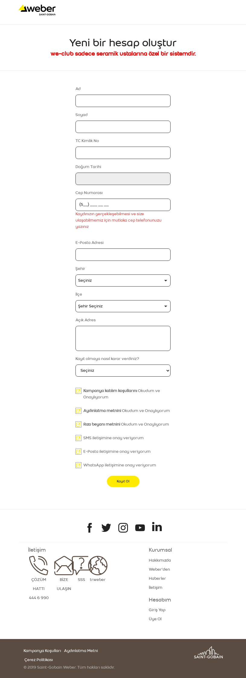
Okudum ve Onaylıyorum (121, 394)
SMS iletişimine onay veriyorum (113, 438)
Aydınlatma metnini (102, 410)
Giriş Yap (157, 610)
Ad (78, 88)
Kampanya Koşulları (42, 650)
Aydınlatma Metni (81, 650)
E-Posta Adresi (89, 242)
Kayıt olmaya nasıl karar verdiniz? (107, 358)
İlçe (78, 294)
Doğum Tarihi (88, 166)
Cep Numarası (89, 192)
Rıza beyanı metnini (101, 424)
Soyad (81, 114)
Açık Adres (85, 320)
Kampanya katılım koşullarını (110, 390)
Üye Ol (155, 619)
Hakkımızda (160, 560)
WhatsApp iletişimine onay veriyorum (119, 465)
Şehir (80, 268)
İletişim (155, 587)
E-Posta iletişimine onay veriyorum (117, 451)
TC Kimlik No (87, 140)
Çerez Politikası (38, 659)
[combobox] (123, 280)
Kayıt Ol (123, 481)
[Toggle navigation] (216, 10)
